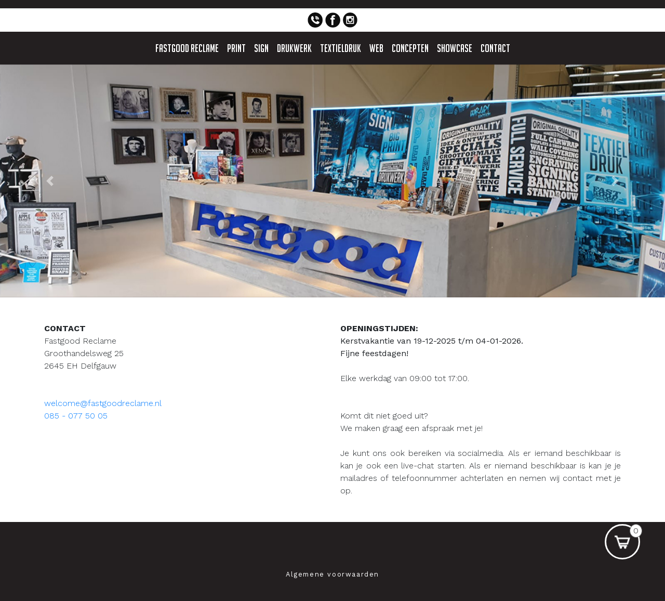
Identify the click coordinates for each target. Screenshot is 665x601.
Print (236, 48)
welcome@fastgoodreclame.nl (103, 403)
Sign (261, 48)
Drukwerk (294, 48)
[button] (50, 180)
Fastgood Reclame (187, 48)
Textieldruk (340, 48)
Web (376, 48)
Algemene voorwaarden (332, 574)
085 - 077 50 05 (76, 416)
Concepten (410, 48)
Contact (495, 48)
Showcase (454, 48)
